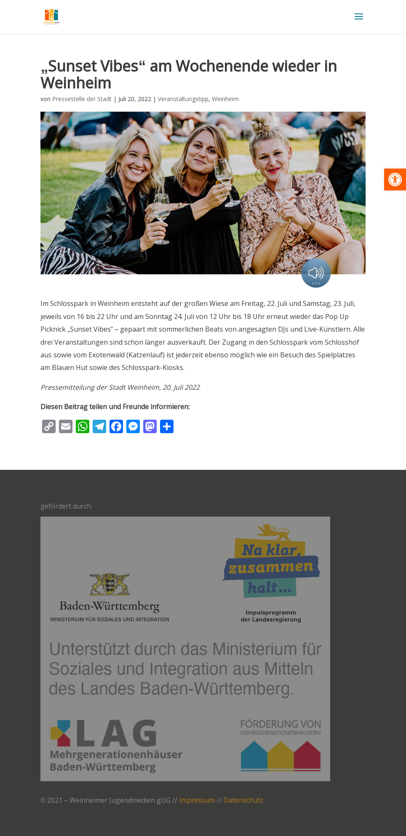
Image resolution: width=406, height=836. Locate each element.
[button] (395, 179)
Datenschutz (243, 800)
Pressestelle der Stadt (82, 99)
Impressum (197, 800)
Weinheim (225, 99)
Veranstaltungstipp (183, 99)
